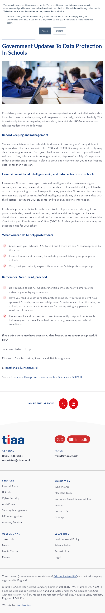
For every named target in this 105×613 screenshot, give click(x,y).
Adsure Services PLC (65, 576)
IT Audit (6, 492)
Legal (58, 557)
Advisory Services (12, 522)
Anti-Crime (8, 504)
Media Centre (10, 551)
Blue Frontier (23, 605)
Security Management (14, 510)
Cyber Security (10, 498)
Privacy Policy (63, 545)
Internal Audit (10, 486)
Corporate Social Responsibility (73, 499)
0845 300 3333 (12, 455)
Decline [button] (59, 31)
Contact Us (61, 511)
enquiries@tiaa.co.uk (16, 460)
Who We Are (62, 487)
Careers (59, 505)
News (5, 545)
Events (6, 557)
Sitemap (59, 517)
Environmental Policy (67, 539)
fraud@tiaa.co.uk (66, 455)
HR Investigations (12, 516)
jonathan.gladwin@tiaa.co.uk (21, 367)
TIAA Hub (8, 539)
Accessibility (62, 551)
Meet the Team (63, 493)
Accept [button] (45, 31)
